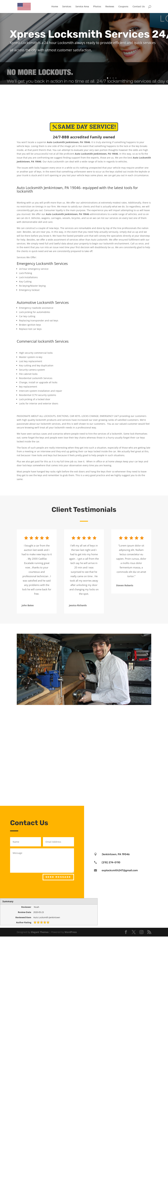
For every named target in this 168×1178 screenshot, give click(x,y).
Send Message (58, 877)
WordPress (71, 932)
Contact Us (139, 6)
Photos (97, 6)
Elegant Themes (40, 932)
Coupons (123, 6)
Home (54, 6)
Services (66, 6)
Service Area (82, 6)
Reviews (109, 6)
